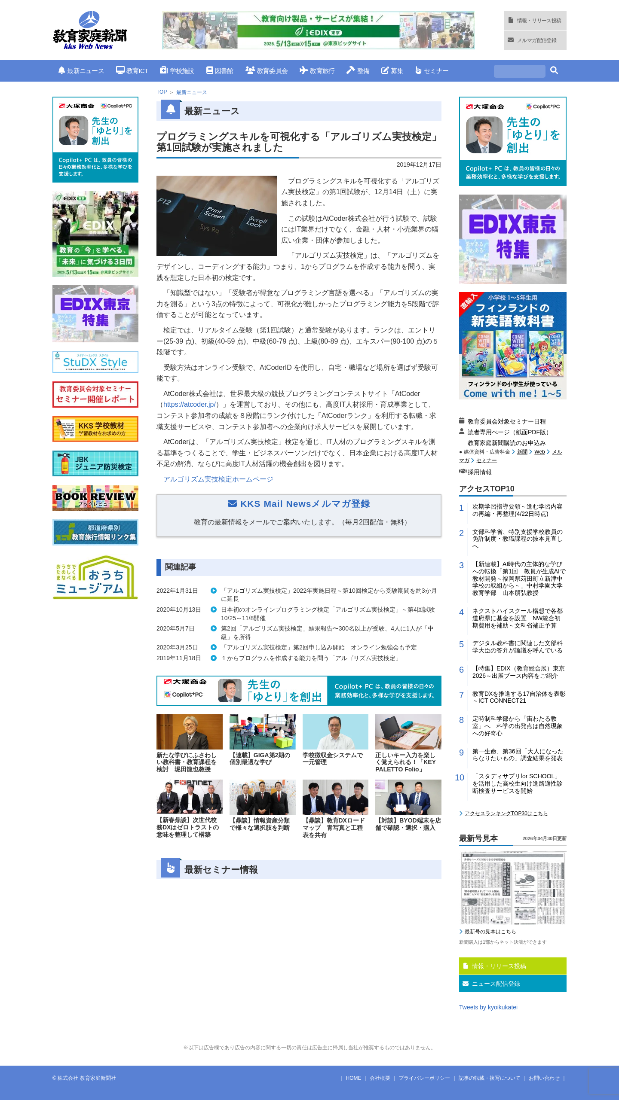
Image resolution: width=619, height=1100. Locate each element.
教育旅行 (317, 70)
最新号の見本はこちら (490, 932)
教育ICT (132, 70)
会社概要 (380, 1078)
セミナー (431, 70)
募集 (392, 70)
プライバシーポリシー (424, 1078)
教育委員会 (266, 70)
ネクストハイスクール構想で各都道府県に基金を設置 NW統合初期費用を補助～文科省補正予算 (517, 618)
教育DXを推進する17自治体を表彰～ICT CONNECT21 (519, 697)
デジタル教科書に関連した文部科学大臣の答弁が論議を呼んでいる (517, 647)
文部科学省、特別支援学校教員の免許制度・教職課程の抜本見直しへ (517, 539)
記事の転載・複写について (490, 1078)
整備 (357, 70)
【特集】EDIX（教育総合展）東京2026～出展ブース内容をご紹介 (518, 672)
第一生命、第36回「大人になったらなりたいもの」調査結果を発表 (518, 755)
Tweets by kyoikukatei (488, 1007)
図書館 (219, 70)
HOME (354, 1078)
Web (539, 452)
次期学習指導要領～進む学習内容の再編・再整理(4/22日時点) (517, 510)
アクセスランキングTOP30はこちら (506, 814)
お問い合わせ (544, 1078)
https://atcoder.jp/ (189, 404)
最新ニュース (81, 70)
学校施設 (177, 70)
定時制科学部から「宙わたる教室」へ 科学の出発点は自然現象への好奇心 (517, 726)
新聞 (522, 452)
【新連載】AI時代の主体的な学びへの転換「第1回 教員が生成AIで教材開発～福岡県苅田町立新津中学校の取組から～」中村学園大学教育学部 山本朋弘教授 (519, 578)
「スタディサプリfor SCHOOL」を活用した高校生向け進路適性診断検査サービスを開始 (517, 783)
